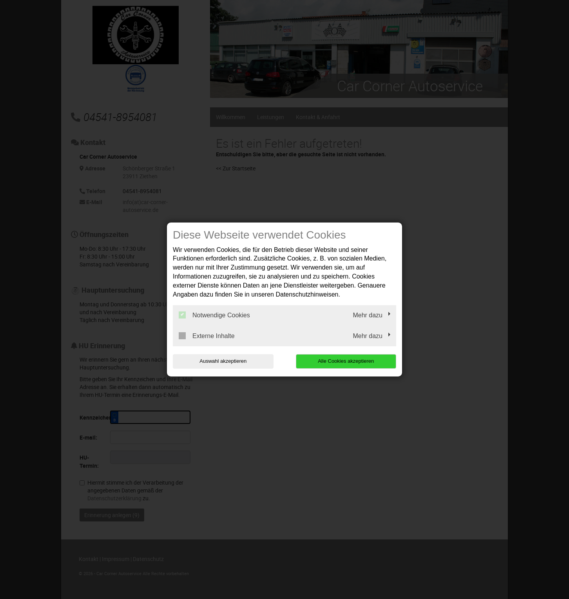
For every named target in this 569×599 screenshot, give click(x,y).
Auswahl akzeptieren (222, 361)
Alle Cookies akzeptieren (346, 361)
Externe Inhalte (207, 335)
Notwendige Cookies (214, 315)
